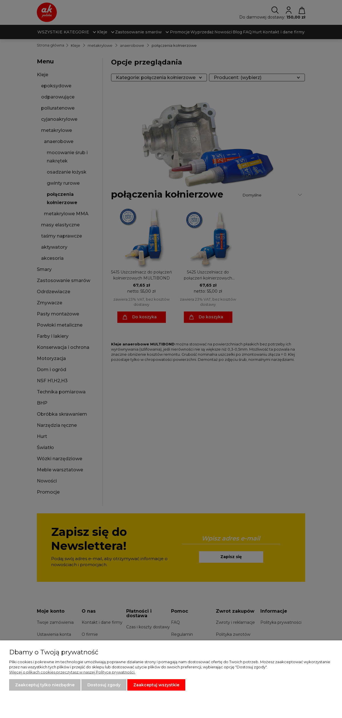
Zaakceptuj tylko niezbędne (45, 684)
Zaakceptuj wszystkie (156, 684)
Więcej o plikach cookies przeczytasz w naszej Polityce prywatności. (72, 672)
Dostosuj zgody (103, 684)
